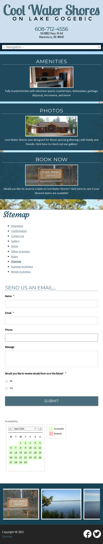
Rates (14, 256)
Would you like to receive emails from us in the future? (35, 373)
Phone (8, 330)
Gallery (15, 241)
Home (14, 246)
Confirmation (19, 231)
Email (9, 313)
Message (9, 347)
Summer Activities (22, 266)
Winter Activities (21, 271)
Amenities (17, 226)
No (11, 381)
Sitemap (16, 261)
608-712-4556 (51, 29)
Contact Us (17, 236)
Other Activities (20, 251)
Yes (11, 388)
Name (9, 296)
